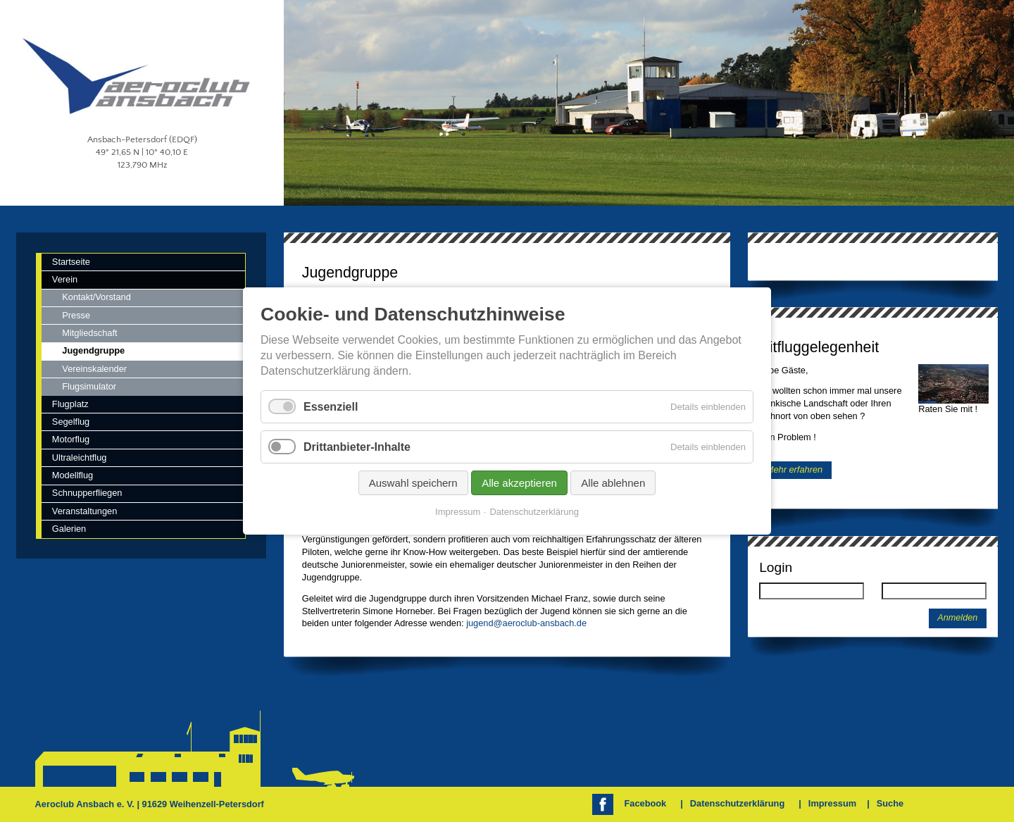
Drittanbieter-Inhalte (357, 447)
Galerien (69, 528)
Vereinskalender (94, 368)
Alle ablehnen (613, 483)
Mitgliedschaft (89, 333)
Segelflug (70, 421)
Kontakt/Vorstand (96, 297)
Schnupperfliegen (87, 492)
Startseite (71, 261)
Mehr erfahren (794, 470)
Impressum (832, 803)
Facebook (646, 803)
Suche (890, 803)
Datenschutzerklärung (737, 803)
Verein (64, 279)
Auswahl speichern (413, 483)
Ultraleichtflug (79, 457)
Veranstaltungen (85, 511)
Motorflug (70, 439)
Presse (76, 315)
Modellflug (72, 475)
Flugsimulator (89, 386)
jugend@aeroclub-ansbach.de (526, 623)
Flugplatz (70, 404)
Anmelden (957, 618)
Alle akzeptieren (519, 483)
